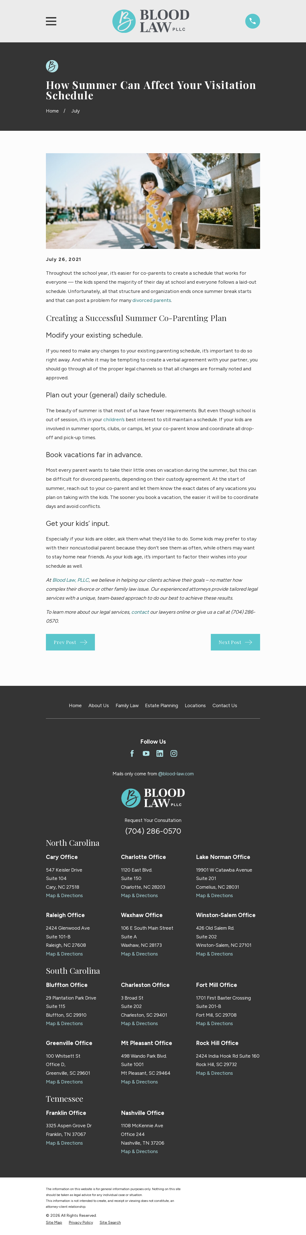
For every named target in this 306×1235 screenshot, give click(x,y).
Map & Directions (64, 895)
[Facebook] (132, 753)
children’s (114, 419)
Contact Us (224, 705)
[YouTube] (146, 753)
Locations (195, 705)
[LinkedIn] (159, 753)
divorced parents (151, 300)
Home (75, 705)
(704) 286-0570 (153, 831)
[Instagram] (173, 753)
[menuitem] (54, 1222)
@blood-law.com (176, 773)
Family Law (127, 705)
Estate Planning (161, 705)
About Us (98, 705)
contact (140, 612)
